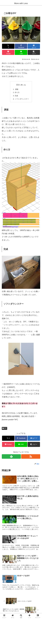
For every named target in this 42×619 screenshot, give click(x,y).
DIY (4, 428)
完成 (16, 96)
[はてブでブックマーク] (34, 46)
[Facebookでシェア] (21, 46)
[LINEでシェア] (21, 52)
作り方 (17, 92)
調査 (16, 89)
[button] (34, 52)
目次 (18, 85)
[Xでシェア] (8, 46)
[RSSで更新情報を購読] (30, 456)
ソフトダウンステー (22, 99)
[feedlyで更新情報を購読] (11, 456)
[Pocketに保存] (8, 52)
